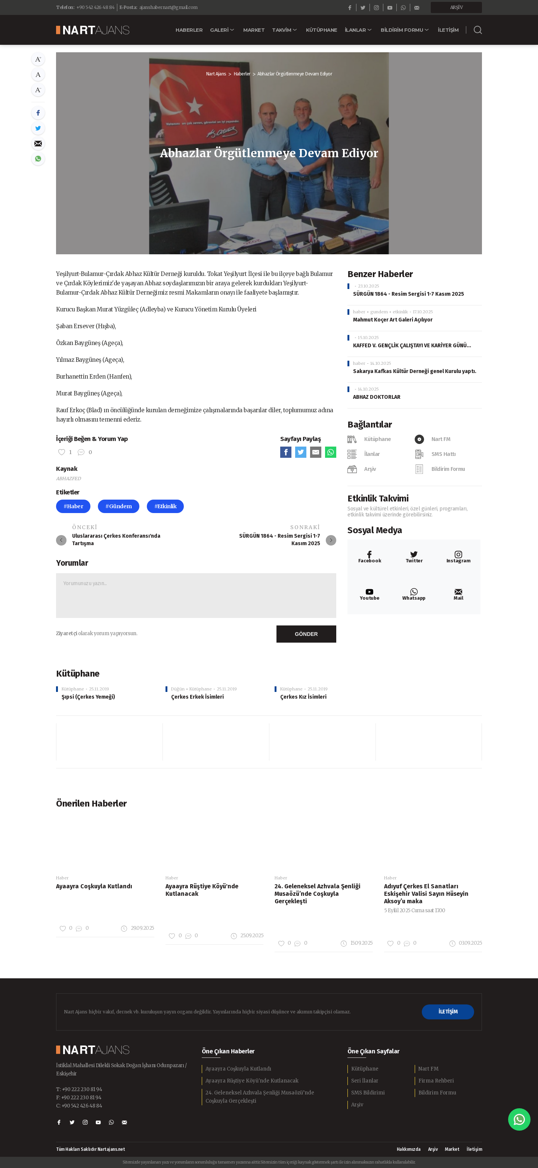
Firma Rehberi (436, 1081)
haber (359, 311)
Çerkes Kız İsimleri (303, 697)
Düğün (178, 689)
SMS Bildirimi (368, 1093)
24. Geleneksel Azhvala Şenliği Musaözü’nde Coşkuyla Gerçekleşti (259, 1097)
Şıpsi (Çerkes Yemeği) (88, 697)
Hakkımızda (409, 1149)
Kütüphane (73, 689)
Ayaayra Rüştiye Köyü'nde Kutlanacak (252, 1081)
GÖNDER (306, 634)
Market (452, 1149)
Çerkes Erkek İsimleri (197, 697)
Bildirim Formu (437, 1093)
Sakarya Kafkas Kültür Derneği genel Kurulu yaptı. (414, 371)
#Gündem (118, 506)
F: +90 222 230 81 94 (78, 1097)
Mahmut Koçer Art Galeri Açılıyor (393, 320)
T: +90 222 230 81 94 (79, 1089)
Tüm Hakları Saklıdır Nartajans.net (90, 1149)
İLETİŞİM (448, 1012)
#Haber (73, 506)
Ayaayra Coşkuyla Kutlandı (238, 1069)
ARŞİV (456, 7)
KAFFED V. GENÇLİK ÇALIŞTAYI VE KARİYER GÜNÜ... (412, 345)
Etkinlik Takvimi (377, 498)
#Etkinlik (165, 506)
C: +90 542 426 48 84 (79, 1106)
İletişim (474, 1149)
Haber (62, 877)
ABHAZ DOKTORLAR (377, 397)
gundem (379, 311)
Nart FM (428, 1069)
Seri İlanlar (364, 1081)
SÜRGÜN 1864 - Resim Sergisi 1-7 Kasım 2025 (408, 294)
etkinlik (400, 311)
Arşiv (357, 1105)
